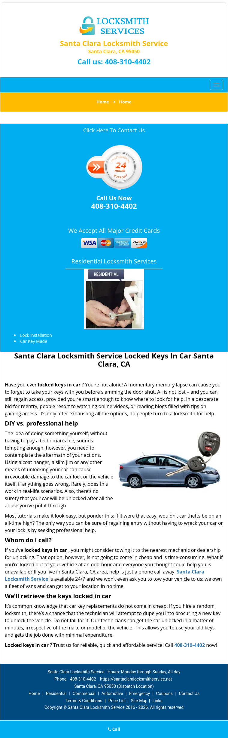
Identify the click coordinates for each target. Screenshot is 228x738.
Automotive (112, 693)
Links (158, 700)
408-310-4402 (128, 61)
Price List (117, 700)
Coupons (164, 693)
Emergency (139, 693)
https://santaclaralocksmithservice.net (136, 679)
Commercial (84, 693)
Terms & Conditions (83, 700)
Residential (56, 693)
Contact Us (189, 693)
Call (114, 729)
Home (102, 102)
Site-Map (139, 700)
